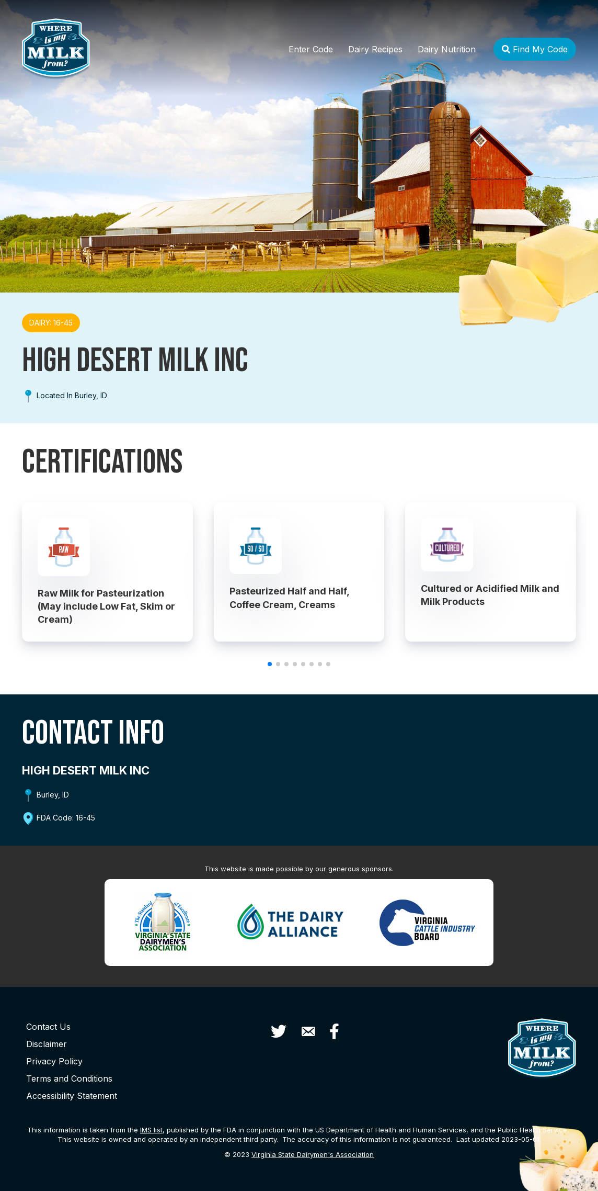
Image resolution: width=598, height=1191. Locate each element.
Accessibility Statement (71, 1096)
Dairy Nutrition (447, 49)
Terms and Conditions (69, 1078)
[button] (270, 664)
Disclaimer (46, 1044)
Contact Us (48, 1026)
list (151, 1130)
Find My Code (535, 49)
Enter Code (311, 49)
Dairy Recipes (375, 49)
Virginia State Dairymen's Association (312, 1154)
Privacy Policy (54, 1061)
